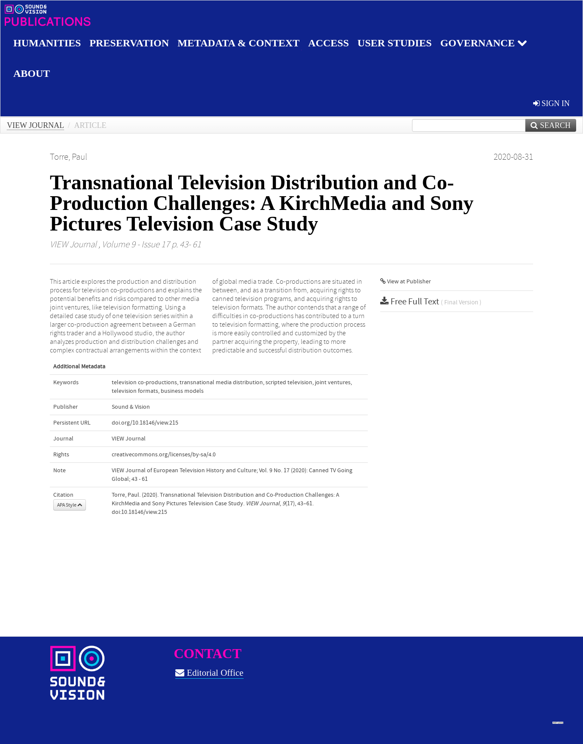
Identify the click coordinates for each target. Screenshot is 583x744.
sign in (551, 103)
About (31, 73)
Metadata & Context (238, 43)
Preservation (129, 43)
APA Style (69, 505)
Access (328, 43)
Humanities (47, 43)
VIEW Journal (35, 125)
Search (551, 125)
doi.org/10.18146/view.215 (145, 422)
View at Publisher (405, 281)
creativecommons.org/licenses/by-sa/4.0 (164, 454)
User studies (394, 43)
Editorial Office (209, 673)
